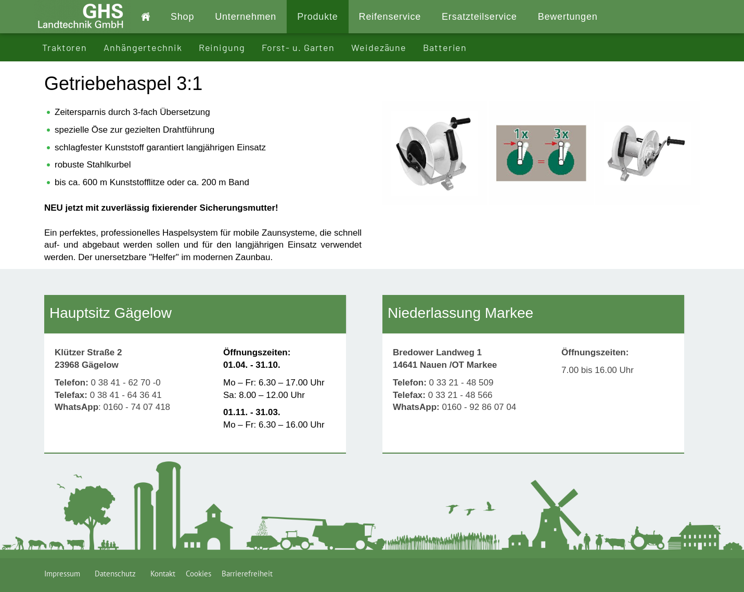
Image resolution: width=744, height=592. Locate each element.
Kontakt (162, 573)
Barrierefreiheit (247, 573)
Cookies (198, 573)
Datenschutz (117, 573)
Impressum (64, 573)
